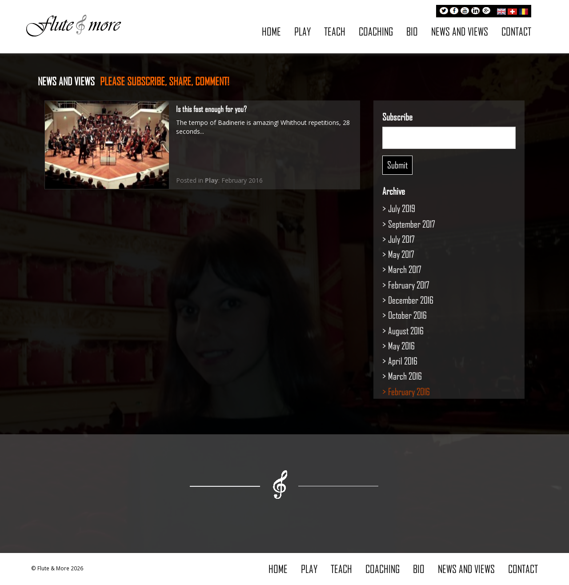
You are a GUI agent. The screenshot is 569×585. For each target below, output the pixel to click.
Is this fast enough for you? (211, 109)
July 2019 (401, 208)
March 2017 (404, 269)
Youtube (465, 11)
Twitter (443, 11)
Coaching (376, 31)
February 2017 (408, 284)
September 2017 (411, 223)
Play (302, 31)
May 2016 (401, 345)
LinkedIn (475, 11)
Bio (412, 31)
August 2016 (406, 330)
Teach (334, 31)
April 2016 (402, 360)
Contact (516, 31)
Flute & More (73, 25)
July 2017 (401, 238)
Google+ (486, 11)
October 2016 (407, 315)
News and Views (459, 31)
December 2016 (410, 299)
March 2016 (405, 375)
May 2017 (401, 254)
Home (271, 31)
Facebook (454, 11)
